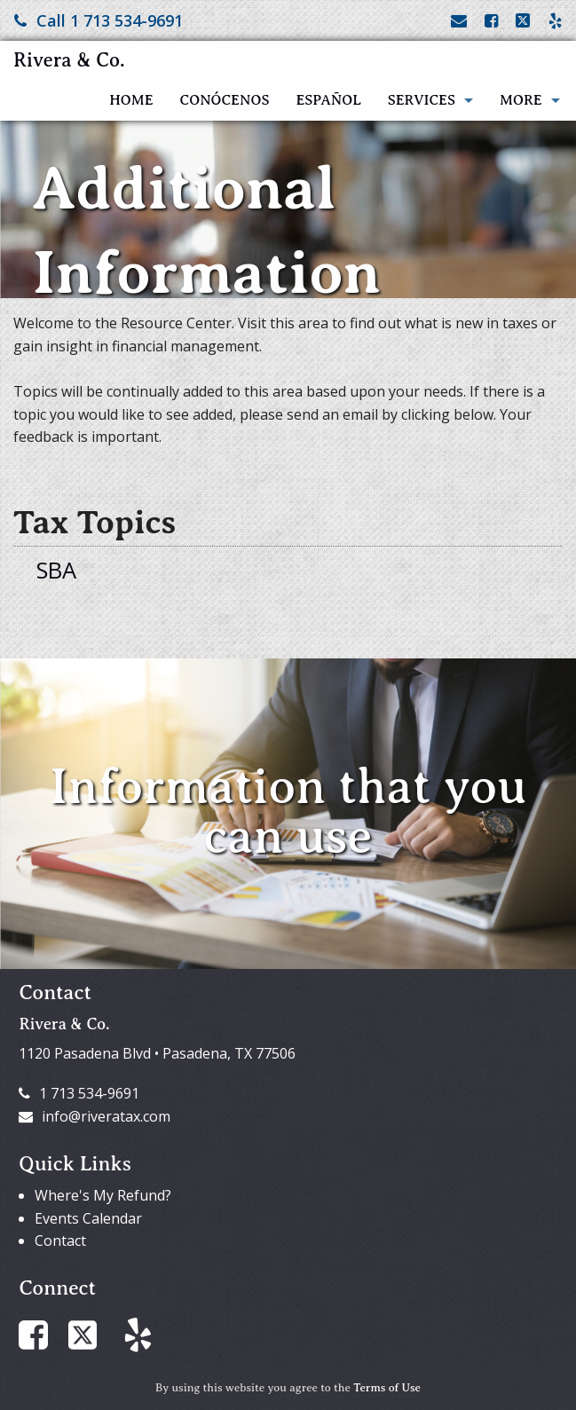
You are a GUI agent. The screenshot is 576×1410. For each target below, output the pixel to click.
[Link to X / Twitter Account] (525, 20)
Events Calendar (88, 1218)
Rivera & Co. (69, 60)
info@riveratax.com (94, 1116)
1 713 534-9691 (79, 1093)
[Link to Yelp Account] (555, 20)
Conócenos (225, 100)
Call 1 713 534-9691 (98, 20)
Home (131, 100)
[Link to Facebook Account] (491, 20)
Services (421, 100)
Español (328, 100)
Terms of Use (387, 1388)
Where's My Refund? (103, 1195)
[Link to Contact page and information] (459, 20)
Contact (60, 1240)
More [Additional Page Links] (521, 100)
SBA (56, 570)
